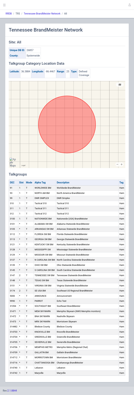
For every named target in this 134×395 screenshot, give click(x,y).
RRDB (9, 13)
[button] (129, 5)
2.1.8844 (12, 390)
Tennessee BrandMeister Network (42, 13)
